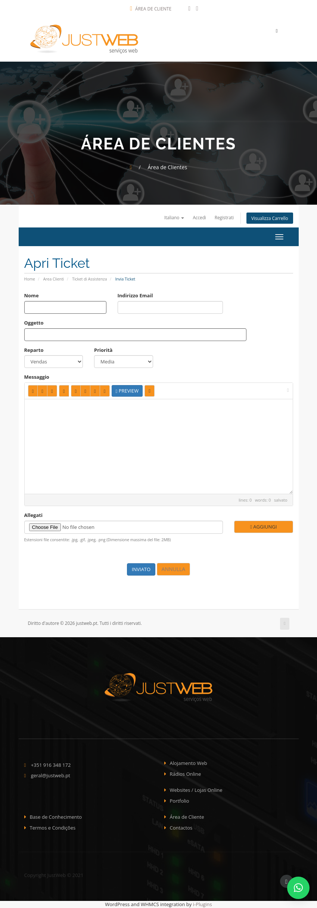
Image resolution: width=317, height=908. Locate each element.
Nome (31, 295)
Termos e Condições (53, 827)
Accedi (199, 217)
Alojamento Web (188, 763)
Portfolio (179, 800)
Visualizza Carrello (269, 218)
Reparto (34, 350)
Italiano (174, 217)
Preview (127, 390)
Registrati (224, 217)
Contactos (181, 827)
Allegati (33, 515)
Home (29, 279)
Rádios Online (185, 774)
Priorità (103, 350)
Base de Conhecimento (56, 817)
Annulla (174, 569)
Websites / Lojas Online (196, 790)
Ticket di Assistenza (89, 279)
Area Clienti (53, 279)
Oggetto (34, 322)
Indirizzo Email (135, 295)
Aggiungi (263, 526)
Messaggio (36, 377)
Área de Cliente (150, 9)
